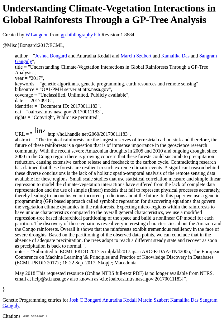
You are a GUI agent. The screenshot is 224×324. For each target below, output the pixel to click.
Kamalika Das (175, 55)
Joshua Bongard (51, 55)
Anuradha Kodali (119, 300)
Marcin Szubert (136, 55)
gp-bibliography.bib (80, 34)
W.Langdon (37, 34)
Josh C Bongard (85, 300)
